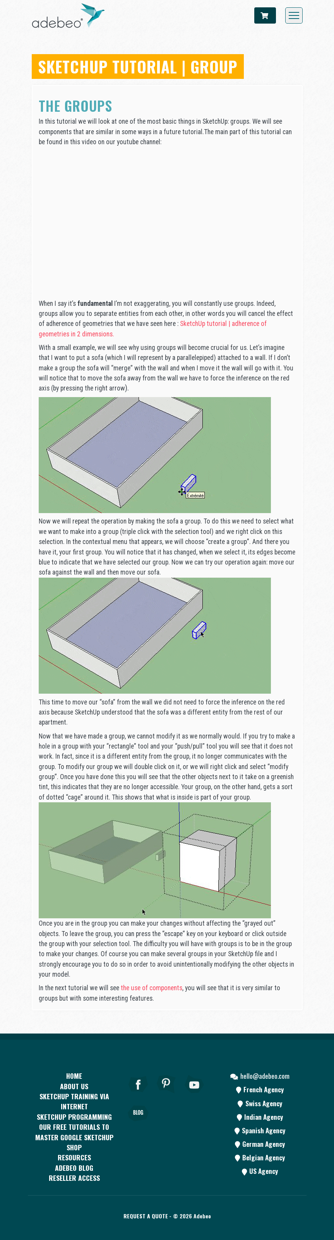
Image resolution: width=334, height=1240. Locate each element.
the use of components (151, 988)
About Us (74, 1086)
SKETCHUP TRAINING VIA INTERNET (74, 1101)
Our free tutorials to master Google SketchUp (74, 1132)
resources (74, 1157)
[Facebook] (138, 1095)
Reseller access (74, 1178)
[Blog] (138, 1124)
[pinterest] (166, 1095)
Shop (74, 1147)
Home (74, 1076)
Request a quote (145, 1216)
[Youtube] (194, 1095)
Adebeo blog (74, 1168)
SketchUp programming (74, 1117)
